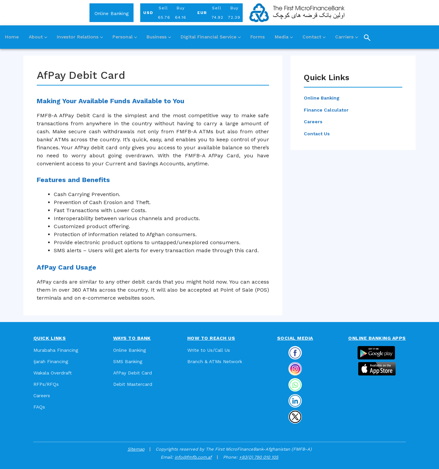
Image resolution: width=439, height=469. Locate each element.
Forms (257, 36)
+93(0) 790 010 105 (258, 457)
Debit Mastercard (132, 384)
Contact (313, 36)
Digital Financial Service (210, 36)
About (38, 36)
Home (12, 36)
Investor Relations (79, 36)
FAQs (39, 407)
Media (283, 36)
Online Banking (111, 13)
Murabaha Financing (55, 350)
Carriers (346, 36)
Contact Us (317, 133)
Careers (313, 121)
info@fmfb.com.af (193, 457)
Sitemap (136, 449)
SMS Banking (127, 361)
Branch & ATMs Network (214, 361)
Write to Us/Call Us (208, 350)
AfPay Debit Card (132, 372)
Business (159, 36)
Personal (125, 36)
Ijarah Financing (50, 361)
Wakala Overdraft (52, 372)
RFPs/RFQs (46, 384)
